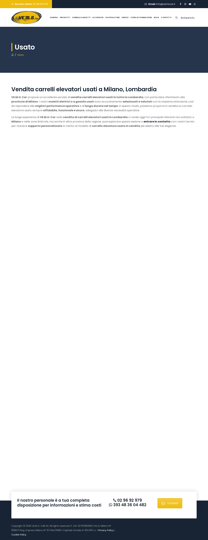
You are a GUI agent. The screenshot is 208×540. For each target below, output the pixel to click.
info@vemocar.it (165, 4)
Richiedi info (188, 36)
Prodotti (57, 36)
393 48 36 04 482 (129, 505)
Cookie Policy (18, 534)
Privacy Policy (106, 530)
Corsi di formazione (133, 36)
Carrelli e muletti (73, 36)
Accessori (89, 36)
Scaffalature (104, 36)
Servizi (116, 36)
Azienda (46, 36)
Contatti (158, 36)
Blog (148, 36)
